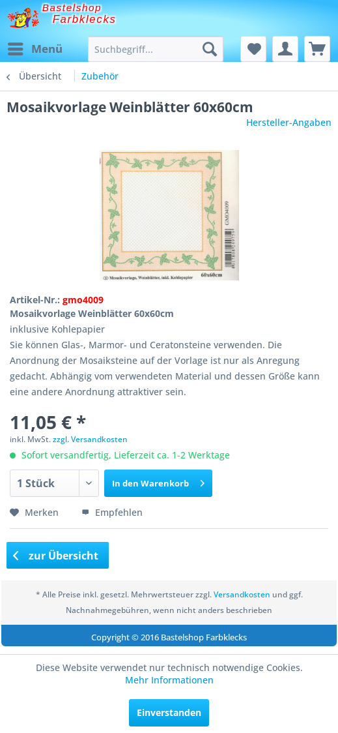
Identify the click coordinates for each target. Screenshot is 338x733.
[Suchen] (209, 49)
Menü (35, 47)
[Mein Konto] (285, 49)
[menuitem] (34, 49)
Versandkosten (242, 594)
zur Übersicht (56, 555)
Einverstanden (169, 712)
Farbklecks (85, 19)
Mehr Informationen (169, 680)
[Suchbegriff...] (155, 49)
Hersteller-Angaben (288, 122)
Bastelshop (72, 7)
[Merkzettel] (253, 49)
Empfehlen (112, 512)
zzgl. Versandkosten (90, 439)
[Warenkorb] (317, 49)
